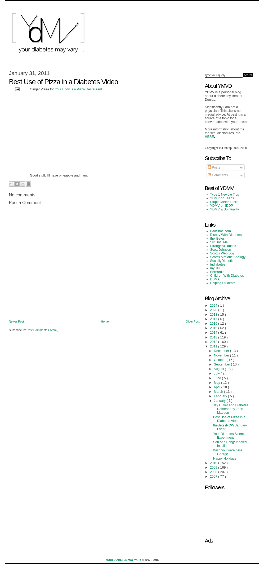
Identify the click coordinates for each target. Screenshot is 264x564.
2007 (214, 476)
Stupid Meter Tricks (224, 202)
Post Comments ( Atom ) (43, 330)
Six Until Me (219, 242)
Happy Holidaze (224, 458)
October (220, 360)
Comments (218, 175)
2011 (214, 346)
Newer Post (16, 321)
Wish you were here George (227, 452)
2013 (214, 337)
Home (105, 321)
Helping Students (222, 283)
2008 (214, 472)
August (219, 369)
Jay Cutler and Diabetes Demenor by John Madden (230, 409)
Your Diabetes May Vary (123, 559)
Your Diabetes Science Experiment (230, 435)
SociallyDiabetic (222, 261)
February (221, 396)
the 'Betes (217, 238)
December (222, 351)
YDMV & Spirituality (224, 209)
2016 (214, 323)
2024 (214, 305)
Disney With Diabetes (226, 235)
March (219, 392)
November (222, 355)
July (217, 373)
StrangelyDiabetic (223, 246)
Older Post (193, 321)
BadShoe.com (220, 231)
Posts (214, 167)
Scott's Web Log (222, 253)
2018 (214, 314)
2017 (214, 319)
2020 (214, 310)
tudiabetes (218, 264)
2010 (214, 463)
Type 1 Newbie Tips (224, 194)
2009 (214, 467)
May (217, 383)
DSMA (215, 279)
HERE (209, 137)
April (217, 387)
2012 (214, 342)
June (218, 378)
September (222, 364)
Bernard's (217, 272)
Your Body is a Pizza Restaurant (78, 89)
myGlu (215, 268)
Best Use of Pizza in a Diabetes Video (229, 419)
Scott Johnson (220, 250)
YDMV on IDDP (221, 206)
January (220, 401)
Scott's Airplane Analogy (227, 257)
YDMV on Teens (222, 198)
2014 (214, 332)
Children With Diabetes (227, 275)
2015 (214, 328)
